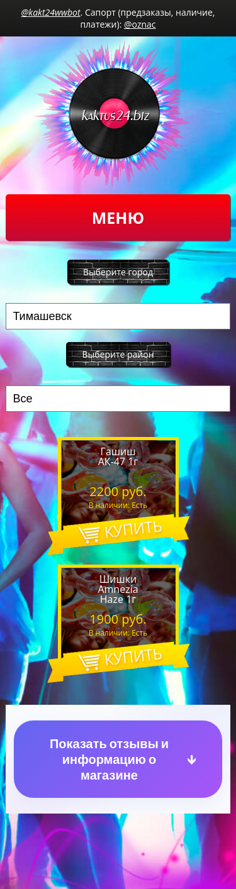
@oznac (140, 24)
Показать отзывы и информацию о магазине (109, 759)
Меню (118, 217)
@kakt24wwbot (51, 12)
